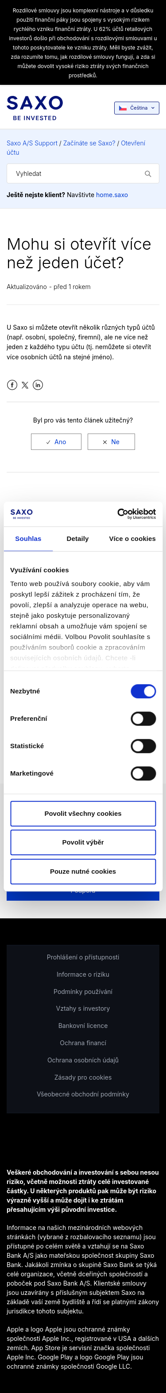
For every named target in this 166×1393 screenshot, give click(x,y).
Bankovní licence (83, 1025)
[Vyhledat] (83, 173)
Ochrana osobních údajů (83, 1060)
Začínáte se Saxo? (89, 143)
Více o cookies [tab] (132, 538)
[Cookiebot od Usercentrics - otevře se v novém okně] (118, 514)
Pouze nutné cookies (83, 871)
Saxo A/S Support (32, 143)
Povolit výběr (83, 842)
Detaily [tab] (78, 538)
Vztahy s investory (83, 1008)
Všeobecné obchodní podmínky (83, 1094)
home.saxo (112, 194)
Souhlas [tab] (28, 538)
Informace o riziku (83, 974)
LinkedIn (37, 385)
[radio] (56, 442)
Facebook (12, 385)
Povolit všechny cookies (82, 813)
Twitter (25, 385)
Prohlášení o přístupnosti (83, 957)
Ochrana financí (83, 1043)
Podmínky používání (83, 991)
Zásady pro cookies (83, 1077)
